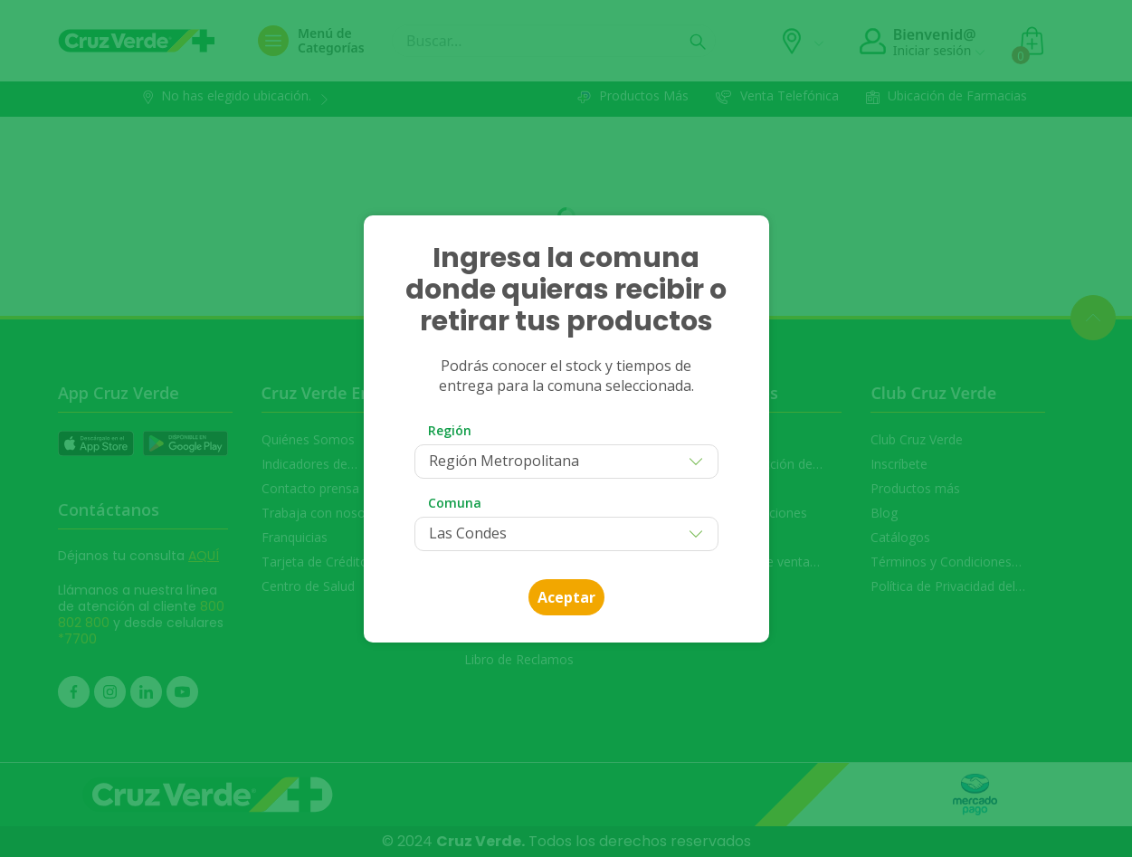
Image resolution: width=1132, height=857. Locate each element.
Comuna (454, 502)
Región (449, 430)
